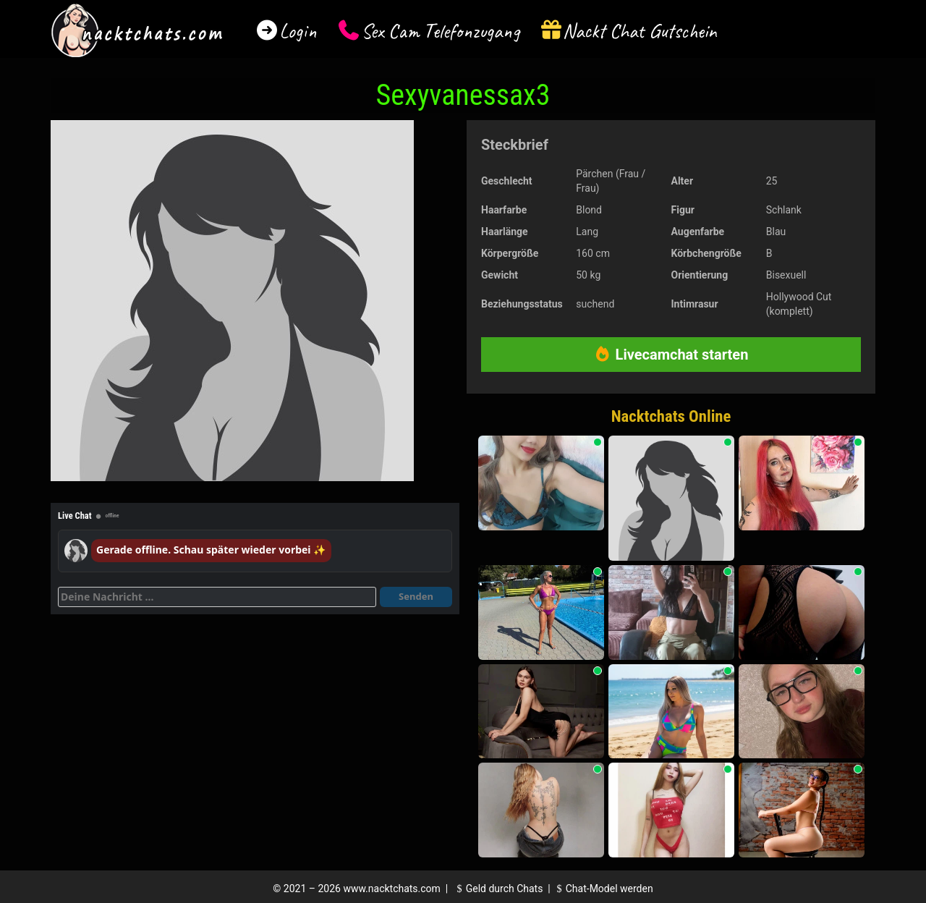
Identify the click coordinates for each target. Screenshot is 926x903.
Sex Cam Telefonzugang (440, 30)
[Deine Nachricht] (217, 597)
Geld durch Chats (498, 888)
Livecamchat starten (671, 354)
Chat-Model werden (603, 888)
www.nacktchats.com (392, 888)
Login (298, 30)
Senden (416, 596)
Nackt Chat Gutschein (640, 30)
